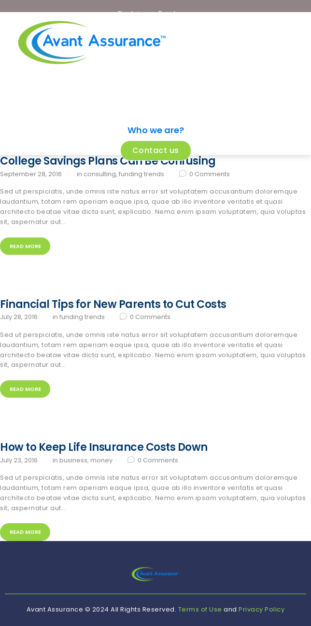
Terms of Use (200, 609)
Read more (25, 246)
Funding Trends (141, 174)
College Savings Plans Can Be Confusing (107, 161)
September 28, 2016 (31, 174)
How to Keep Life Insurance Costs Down (104, 447)
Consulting (100, 174)
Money (101, 460)
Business (73, 460)
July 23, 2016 (19, 460)
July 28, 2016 (19, 316)
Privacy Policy (261, 609)
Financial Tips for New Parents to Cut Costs (113, 304)
